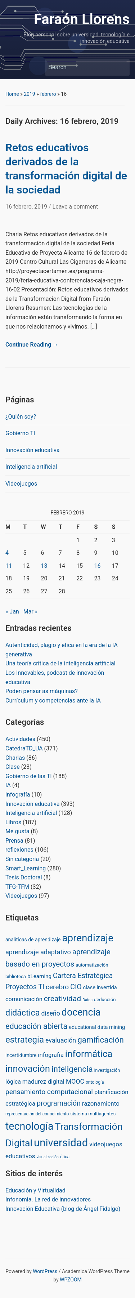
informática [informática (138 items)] (88, 1053)
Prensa (14, 840)
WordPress (45, 1271)
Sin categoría (22, 859)
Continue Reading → (31, 344)
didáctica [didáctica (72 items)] (22, 1013)
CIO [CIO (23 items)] (75, 987)
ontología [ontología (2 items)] (95, 1082)
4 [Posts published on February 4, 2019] (7, 552)
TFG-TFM (17, 886)
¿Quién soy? (20, 416)
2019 (29, 94)
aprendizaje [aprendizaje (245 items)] (87, 938)
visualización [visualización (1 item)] (48, 1157)
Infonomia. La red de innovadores (48, 1199)
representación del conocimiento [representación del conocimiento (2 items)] (37, 1113)
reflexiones (19, 849)
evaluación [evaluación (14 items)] (60, 1040)
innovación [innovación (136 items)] (27, 1068)
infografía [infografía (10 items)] (51, 1054)
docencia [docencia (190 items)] (81, 1012)
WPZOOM (71, 1280)
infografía (17, 794)
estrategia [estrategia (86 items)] (24, 1040)
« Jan (12, 611)
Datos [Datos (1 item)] (87, 1000)
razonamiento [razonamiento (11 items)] (101, 1103)
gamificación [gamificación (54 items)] (100, 1039)
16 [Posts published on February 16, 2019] (97, 565)
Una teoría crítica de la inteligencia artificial (60, 663)
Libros (13, 822)
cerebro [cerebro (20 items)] (57, 987)
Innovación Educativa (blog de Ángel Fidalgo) (62, 1208)
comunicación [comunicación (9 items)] (23, 999)
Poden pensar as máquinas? (41, 691)
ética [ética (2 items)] (64, 1156)
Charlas (15, 757)
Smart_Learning (25, 868)
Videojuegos (21, 483)
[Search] (81, 67)
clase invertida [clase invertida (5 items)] (100, 987)
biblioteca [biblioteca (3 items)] (15, 976)
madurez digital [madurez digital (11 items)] (43, 1081)
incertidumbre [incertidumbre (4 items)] (20, 1055)
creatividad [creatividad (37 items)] (62, 998)
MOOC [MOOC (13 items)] (75, 1081)
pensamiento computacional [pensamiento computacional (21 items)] (49, 1092)
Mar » (30, 611)
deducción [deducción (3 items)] (105, 999)
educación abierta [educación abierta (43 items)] (36, 1026)
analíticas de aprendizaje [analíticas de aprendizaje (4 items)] (32, 939)
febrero (48, 94)
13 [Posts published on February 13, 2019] (44, 565)
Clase (12, 766)
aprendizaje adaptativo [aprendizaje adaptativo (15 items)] (38, 952)
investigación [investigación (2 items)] (107, 1070)
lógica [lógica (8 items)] (13, 1081)
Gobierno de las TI (28, 776)
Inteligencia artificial (31, 466)
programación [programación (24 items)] (59, 1103)
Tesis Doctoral (23, 877)
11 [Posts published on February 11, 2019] (8, 565)
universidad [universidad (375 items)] (61, 1143)
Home (12, 94)
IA (8, 785)
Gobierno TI (20, 433)
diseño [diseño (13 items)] (50, 1013)
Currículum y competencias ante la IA (53, 700)
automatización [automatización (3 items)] (92, 965)
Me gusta (17, 831)
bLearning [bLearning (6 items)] (39, 976)
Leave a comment (75, 206)
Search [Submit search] (120, 67)
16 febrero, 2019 (27, 206)
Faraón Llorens (82, 19)
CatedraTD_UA (24, 748)
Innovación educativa (32, 450)
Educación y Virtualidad (35, 1190)
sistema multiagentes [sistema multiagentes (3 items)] (93, 1113)
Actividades (20, 739)
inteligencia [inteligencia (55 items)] (72, 1069)
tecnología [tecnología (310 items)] (29, 1126)
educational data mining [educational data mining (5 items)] (97, 1027)
